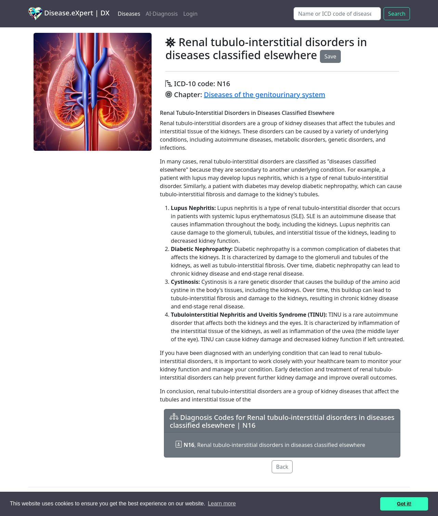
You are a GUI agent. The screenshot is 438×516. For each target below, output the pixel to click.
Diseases (129, 13)
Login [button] (190, 13)
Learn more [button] (222, 503)
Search (396, 13)
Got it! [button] (404, 503)
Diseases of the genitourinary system (264, 94)
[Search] (337, 13)
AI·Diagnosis (162, 13)
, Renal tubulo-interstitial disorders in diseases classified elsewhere (270, 445)
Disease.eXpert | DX (69, 13)
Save (330, 56)
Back (282, 467)
